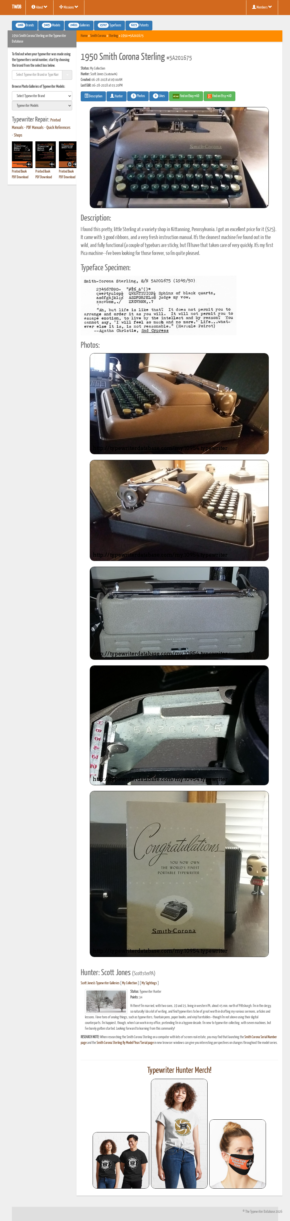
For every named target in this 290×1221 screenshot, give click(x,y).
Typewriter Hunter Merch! (179, 1071)
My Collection (129, 983)
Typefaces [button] (109, 25)
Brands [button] (25, 25)
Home (84, 36)
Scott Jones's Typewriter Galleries (100, 983)
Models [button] (51, 25)
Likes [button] (159, 96)
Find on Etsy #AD (219, 96)
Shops (18, 135)
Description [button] (93, 96)
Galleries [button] (79, 25)
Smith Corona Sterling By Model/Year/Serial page (125, 1043)
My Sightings (149, 983)
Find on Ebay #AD (186, 96)
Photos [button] (138, 96)
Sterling (113, 36)
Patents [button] (139, 25)
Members (262, 7)
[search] (42, 96)
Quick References (58, 128)
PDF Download (20, 177)
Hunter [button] (116, 96)
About (39, 7)
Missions (68, 7)
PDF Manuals (35, 128)
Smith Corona (98, 36)
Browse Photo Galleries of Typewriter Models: (38, 87)
